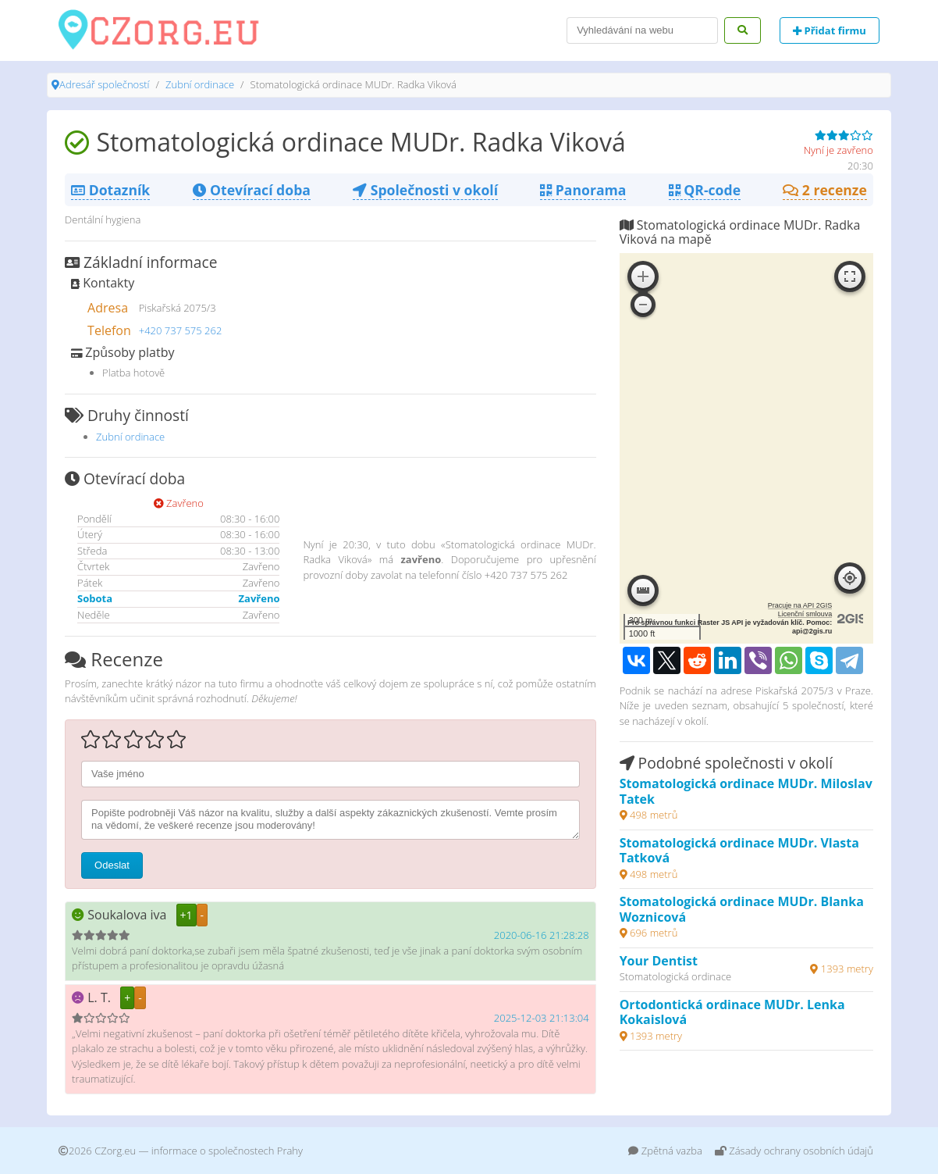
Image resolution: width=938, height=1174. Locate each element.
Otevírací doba (252, 189)
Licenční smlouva (805, 614)
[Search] (642, 30)
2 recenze (825, 189)
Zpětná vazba (665, 1151)
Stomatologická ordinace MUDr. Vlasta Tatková (739, 850)
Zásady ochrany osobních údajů (794, 1151)
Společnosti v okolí (425, 189)
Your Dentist (659, 960)
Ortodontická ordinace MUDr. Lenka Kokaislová (732, 1012)
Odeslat (112, 865)
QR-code (705, 189)
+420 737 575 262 (180, 330)
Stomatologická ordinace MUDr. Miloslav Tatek (746, 791)
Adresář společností (104, 84)
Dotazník (110, 189)
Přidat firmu (829, 30)
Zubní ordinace (199, 84)
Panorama (583, 189)
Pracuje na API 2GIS (800, 605)
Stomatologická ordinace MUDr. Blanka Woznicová (742, 909)
